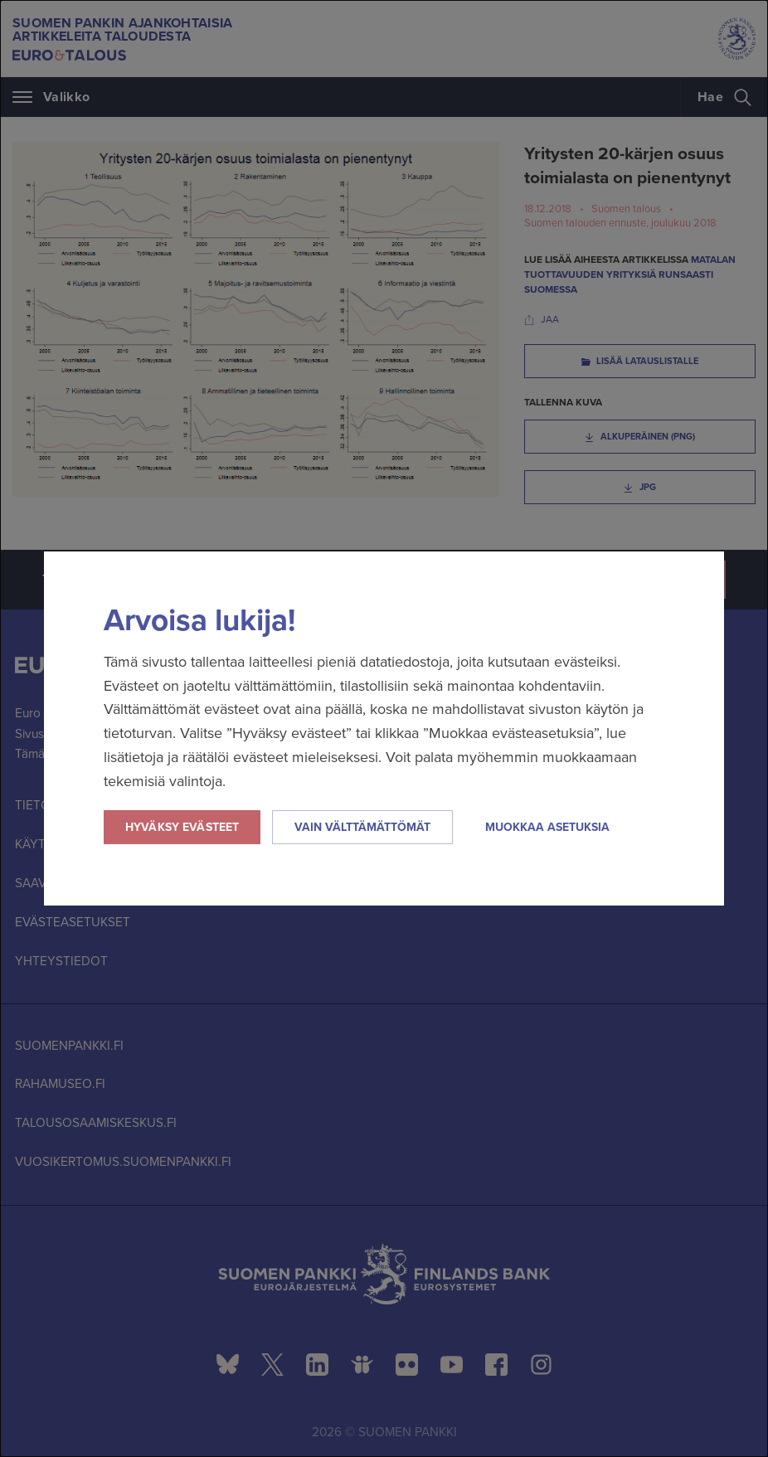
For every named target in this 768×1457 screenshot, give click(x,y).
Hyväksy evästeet (182, 827)
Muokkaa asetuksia (547, 827)
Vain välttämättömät (362, 827)
